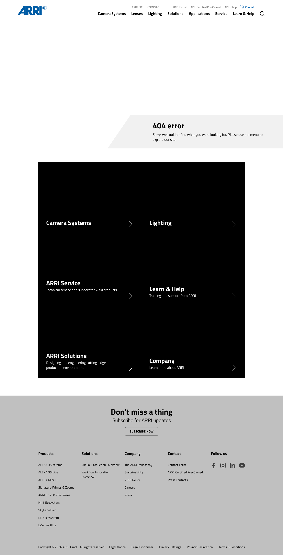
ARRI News (132, 480)
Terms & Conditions (232, 547)
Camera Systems (112, 13)
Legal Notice (117, 547)
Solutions (175, 13)
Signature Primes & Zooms (56, 487)
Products (45, 453)
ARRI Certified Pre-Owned (205, 7)
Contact (247, 7)
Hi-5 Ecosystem (49, 502)
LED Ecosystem (48, 517)
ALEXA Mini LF (48, 480)
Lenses (137, 13)
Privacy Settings (170, 547)
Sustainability (134, 472)
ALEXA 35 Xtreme (50, 464)
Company (153, 7)
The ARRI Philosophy (138, 464)
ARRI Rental (180, 7)
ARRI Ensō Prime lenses (54, 495)
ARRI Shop (230, 7)
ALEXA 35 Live (48, 472)
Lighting (155, 13)
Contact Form (177, 464)
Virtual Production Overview (100, 464)
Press (128, 495)
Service (221, 13)
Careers (137, 7)
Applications (199, 13)
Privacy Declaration (200, 547)
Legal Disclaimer (142, 547)
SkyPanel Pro (47, 510)
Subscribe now (141, 431)
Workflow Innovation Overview (95, 474)
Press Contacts (178, 480)
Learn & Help (243, 13)
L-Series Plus (47, 525)
